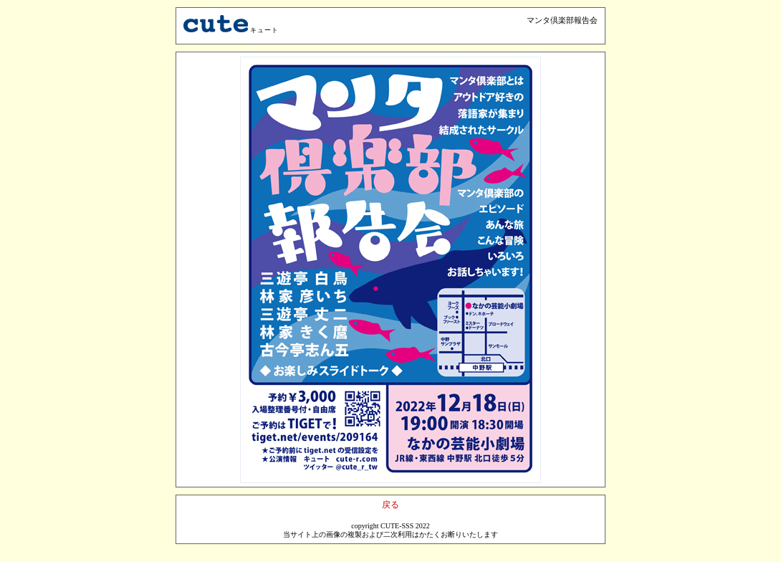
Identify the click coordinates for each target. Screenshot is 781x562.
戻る (390, 505)
